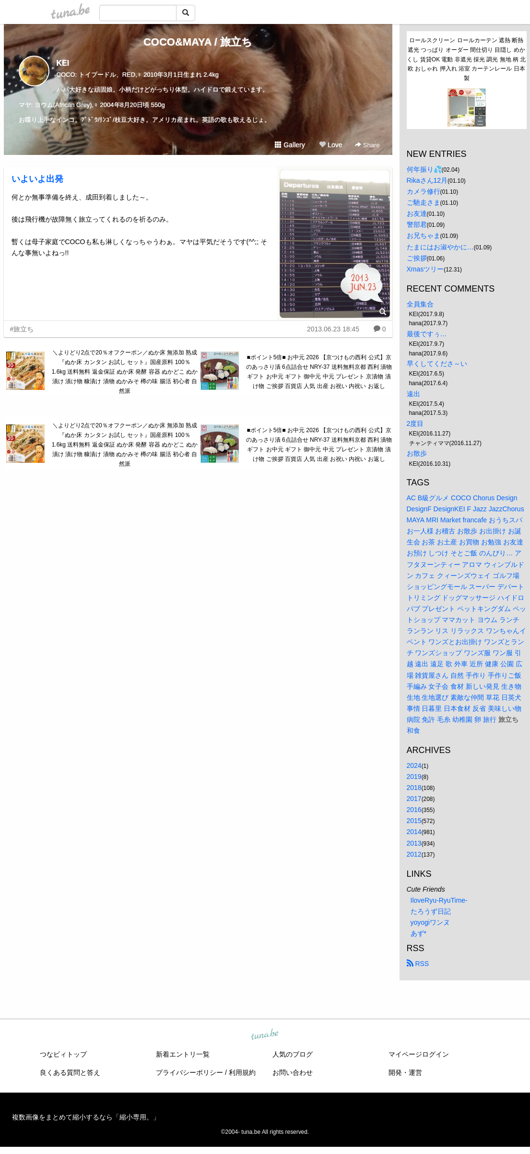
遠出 (413, 394)
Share (367, 145)
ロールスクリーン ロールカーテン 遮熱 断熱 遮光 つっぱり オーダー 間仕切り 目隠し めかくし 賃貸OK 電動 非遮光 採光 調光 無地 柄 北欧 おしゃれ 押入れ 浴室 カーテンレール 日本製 (466, 59)
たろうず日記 (431, 911)
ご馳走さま (423, 202)
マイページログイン (419, 1054)
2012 (414, 854)
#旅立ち (22, 329)
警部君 (417, 224)
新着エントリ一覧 (183, 1054)
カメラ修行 (423, 191)
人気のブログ (292, 1054)
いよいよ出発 (37, 179)
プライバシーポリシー (189, 1072)
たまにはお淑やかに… (440, 247)
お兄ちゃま (423, 235)
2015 (414, 820)
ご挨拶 (417, 258)
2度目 (415, 423)
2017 (414, 798)
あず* (418, 933)
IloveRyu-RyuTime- (439, 900)
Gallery (290, 145)
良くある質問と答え (70, 1072)
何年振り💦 (424, 169)
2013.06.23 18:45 (333, 329)
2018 (414, 787)
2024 (414, 765)
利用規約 (242, 1072)
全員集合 (420, 304)
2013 (414, 843)
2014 (414, 832)
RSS (418, 963)
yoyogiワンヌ (430, 922)
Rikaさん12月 (427, 180)
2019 (414, 776)
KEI (63, 63)
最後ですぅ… (427, 334)
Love (330, 145)
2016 (414, 809)
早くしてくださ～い (437, 363)
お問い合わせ (292, 1072)
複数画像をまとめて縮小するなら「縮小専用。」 (86, 1117)
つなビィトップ (63, 1054)
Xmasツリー (425, 269)
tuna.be (265, 1035)
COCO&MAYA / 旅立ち (197, 42)
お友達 (417, 213)
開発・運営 (405, 1072)
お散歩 (417, 453)
